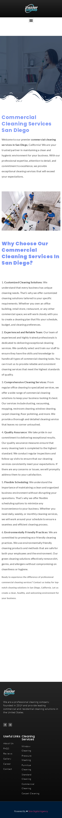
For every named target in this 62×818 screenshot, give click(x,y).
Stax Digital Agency (38, 811)
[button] (31, 20)
